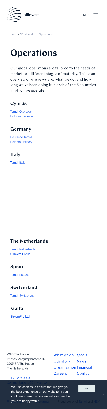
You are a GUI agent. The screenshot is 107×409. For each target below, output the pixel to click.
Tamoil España (19, 275)
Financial (84, 368)
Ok (86, 389)
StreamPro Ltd (20, 316)
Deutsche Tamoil (21, 137)
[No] (103, 394)
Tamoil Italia (17, 162)
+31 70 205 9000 (18, 378)
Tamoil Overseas (21, 111)
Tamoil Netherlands (22, 249)
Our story (62, 361)
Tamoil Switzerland (22, 295)
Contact (84, 374)
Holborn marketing (22, 116)
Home (12, 34)
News (81, 361)
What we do (27, 34)
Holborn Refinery (21, 142)
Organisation (65, 368)
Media (82, 355)
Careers (60, 374)
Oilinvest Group (20, 254)
